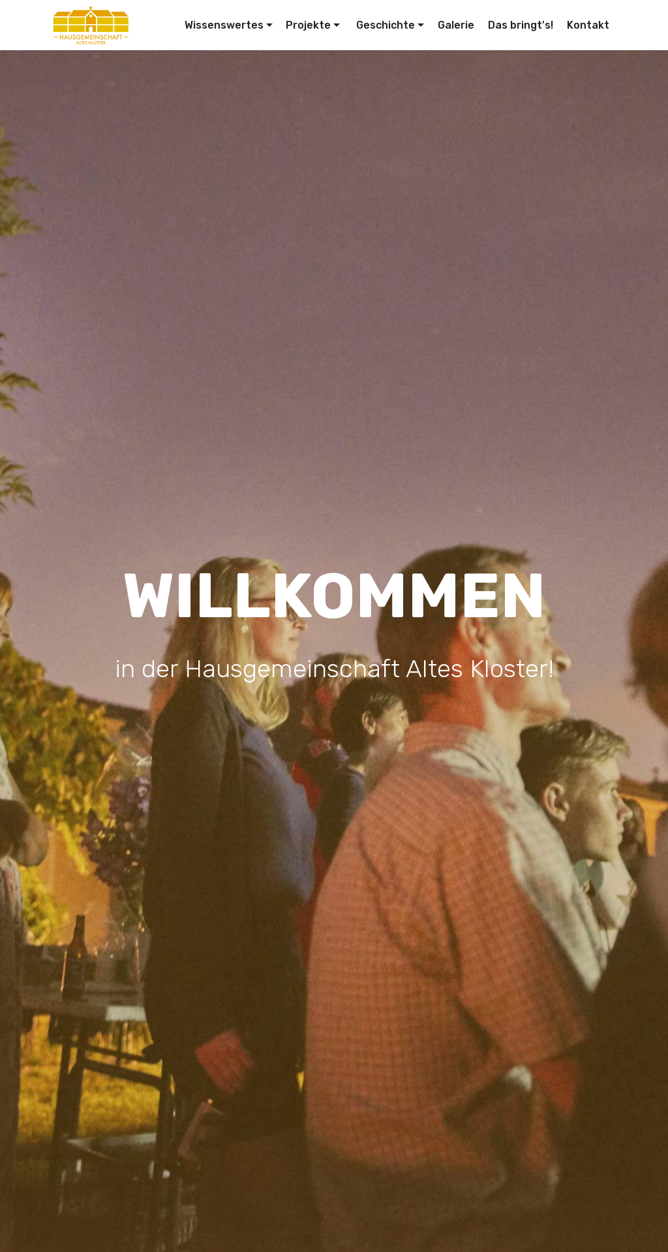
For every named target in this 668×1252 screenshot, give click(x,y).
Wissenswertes (224, 25)
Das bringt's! (520, 25)
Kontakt (588, 25)
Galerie (456, 25)
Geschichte (384, 25)
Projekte (308, 25)
